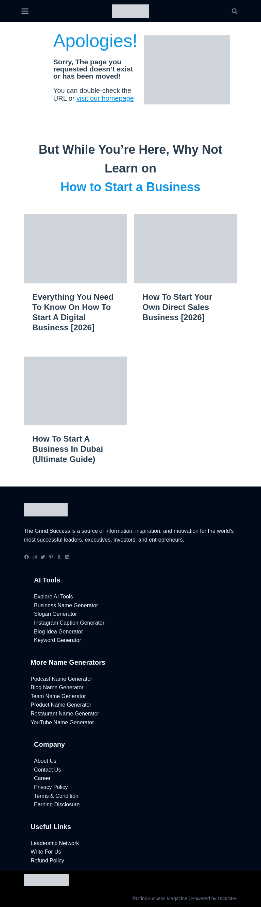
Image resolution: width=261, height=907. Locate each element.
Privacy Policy (51, 787)
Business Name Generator (66, 605)
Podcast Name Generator (61, 679)
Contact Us (47, 770)
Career (42, 778)
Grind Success (52, 531)
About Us (45, 761)
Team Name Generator (58, 696)
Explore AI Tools (53, 596)
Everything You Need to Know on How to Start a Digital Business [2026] (73, 312)
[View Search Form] (234, 11)
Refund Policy (47, 860)
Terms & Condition (56, 796)
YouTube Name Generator (62, 722)
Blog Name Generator (57, 687)
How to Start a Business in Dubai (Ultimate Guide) (67, 449)
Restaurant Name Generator (65, 713)
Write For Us (46, 852)
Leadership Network (55, 843)
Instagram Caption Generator (69, 623)
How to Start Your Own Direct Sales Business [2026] (177, 307)
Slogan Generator (55, 614)
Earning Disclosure (57, 804)
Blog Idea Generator (58, 631)
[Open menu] (24, 11)
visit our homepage (109, 98)
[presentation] (75, 248)
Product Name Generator (61, 705)
